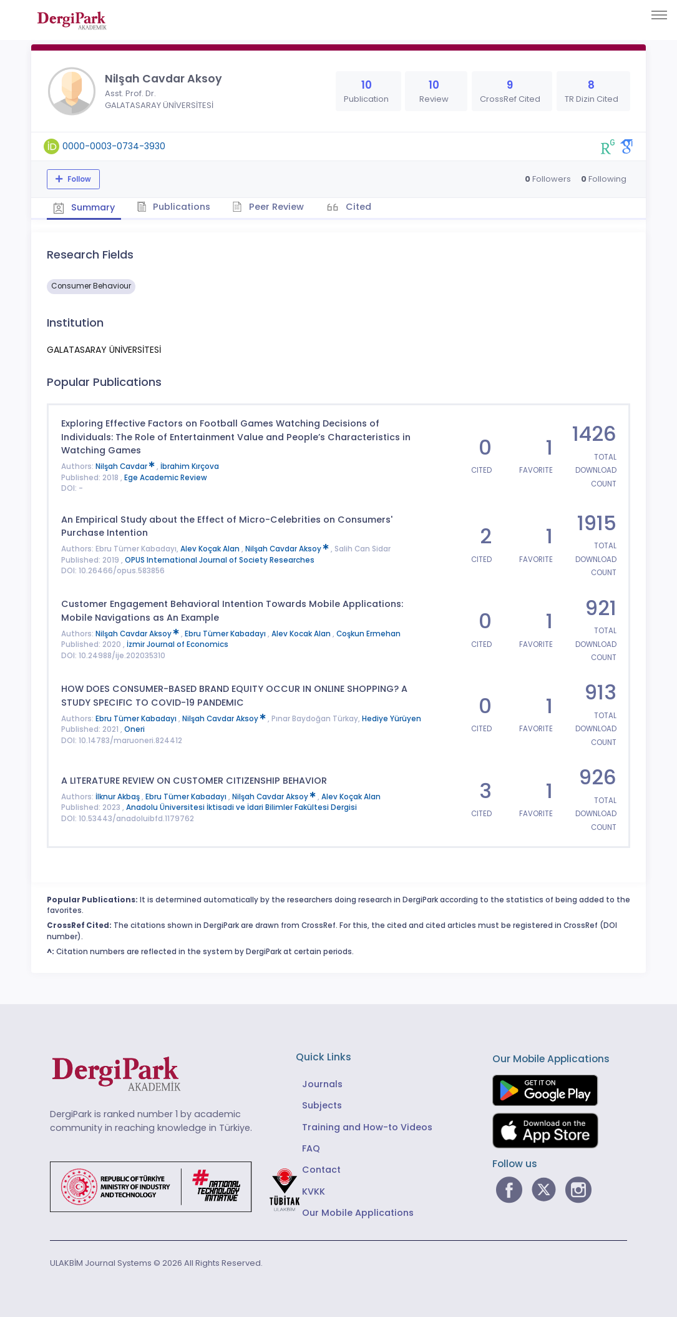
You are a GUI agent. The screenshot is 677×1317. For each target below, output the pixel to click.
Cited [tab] (357, 206)
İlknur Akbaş (118, 797)
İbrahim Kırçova (189, 466)
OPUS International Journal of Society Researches (219, 560)
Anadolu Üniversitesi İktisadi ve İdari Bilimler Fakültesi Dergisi (241, 807)
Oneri (134, 729)
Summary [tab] (84, 207)
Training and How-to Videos (367, 1127)
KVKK (313, 1191)
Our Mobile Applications (358, 1212)
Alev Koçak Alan (210, 549)
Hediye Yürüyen (391, 719)
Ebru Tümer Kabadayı (226, 634)
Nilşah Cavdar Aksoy (288, 549)
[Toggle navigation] (659, 14)
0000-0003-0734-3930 (113, 146)
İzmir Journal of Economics (177, 644)
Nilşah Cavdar (126, 466)
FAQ (311, 1148)
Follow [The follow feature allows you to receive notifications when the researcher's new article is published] (78, 179)
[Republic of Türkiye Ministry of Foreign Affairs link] (183, 1186)
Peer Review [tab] (268, 206)
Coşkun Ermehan (368, 634)
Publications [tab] (174, 206)
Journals (322, 1084)
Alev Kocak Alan (302, 634)
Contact (321, 1169)
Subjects (322, 1105)
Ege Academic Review (165, 478)
